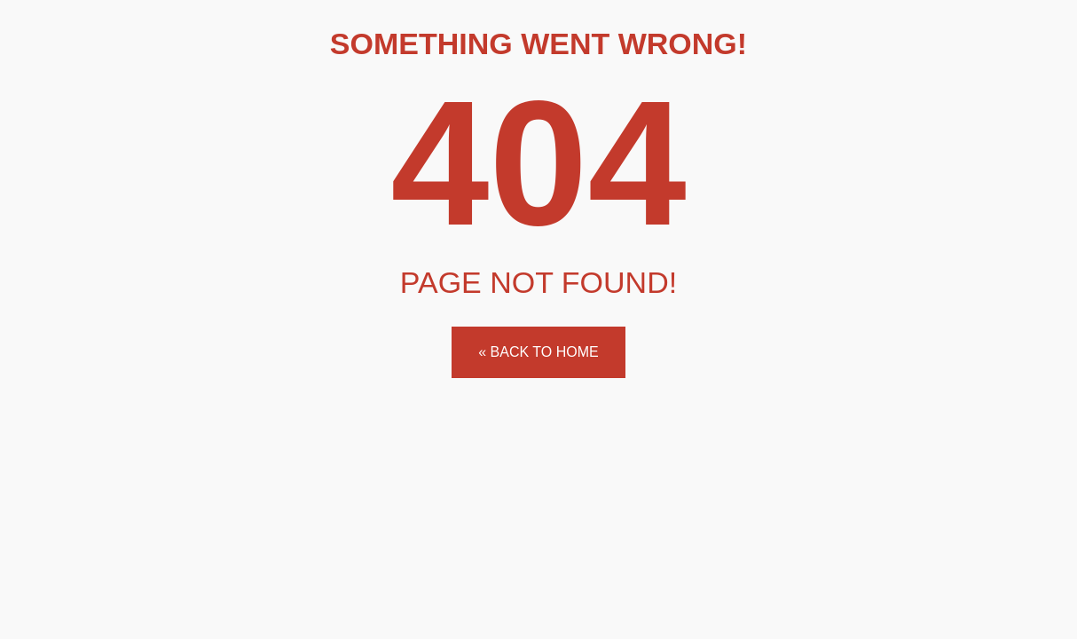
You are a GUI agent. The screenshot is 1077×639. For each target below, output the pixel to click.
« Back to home (538, 351)
